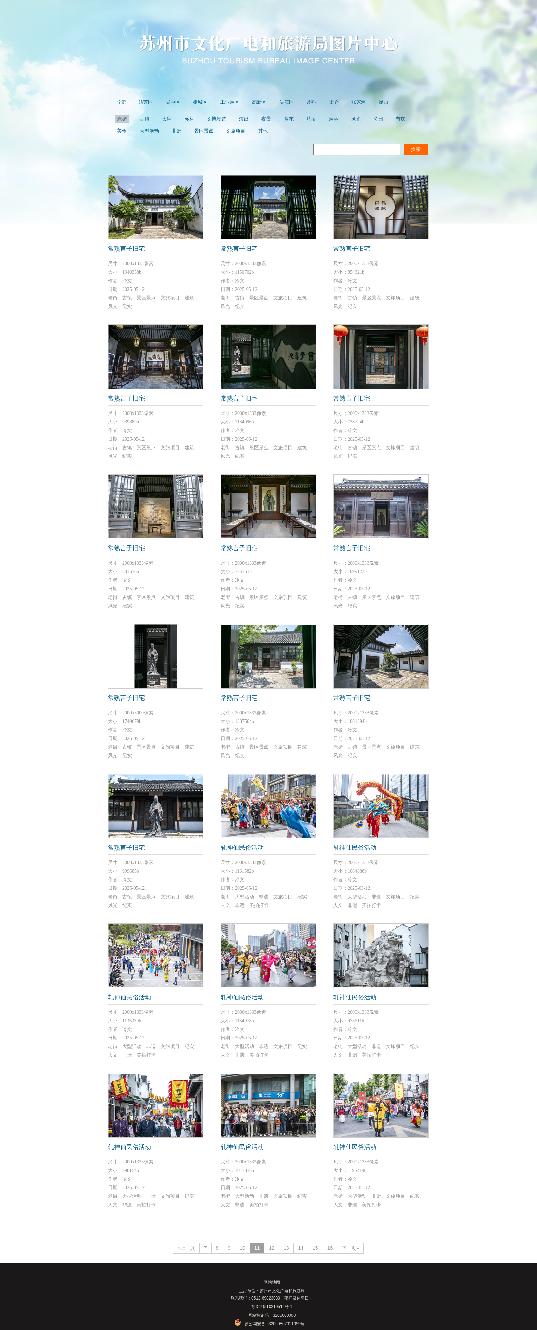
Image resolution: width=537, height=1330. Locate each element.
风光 (356, 119)
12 (271, 1248)
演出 (244, 119)
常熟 (311, 102)
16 (330, 1248)
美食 (122, 131)
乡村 (189, 119)
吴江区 (286, 102)
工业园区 (229, 102)
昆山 (383, 102)
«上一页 (186, 1248)
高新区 (259, 102)
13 (286, 1248)
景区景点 (203, 131)
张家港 (358, 102)
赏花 (289, 119)
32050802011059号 (286, 1323)
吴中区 (173, 102)
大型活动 (149, 131)
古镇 (144, 119)
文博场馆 (216, 119)
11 (257, 1248)
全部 (122, 102)
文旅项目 (235, 131)
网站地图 (272, 1282)
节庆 (400, 119)
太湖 (167, 119)
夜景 (266, 119)
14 (300, 1248)
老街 (122, 119)
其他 (263, 131)
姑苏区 (145, 102)
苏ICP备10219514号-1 (271, 1306)
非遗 (176, 131)
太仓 (334, 102)
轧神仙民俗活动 (242, 847)
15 (315, 1248)
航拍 (311, 119)
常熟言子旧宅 (126, 248)
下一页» (350, 1248)
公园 (378, 119)
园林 (333, 119)
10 (242, 1248)
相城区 (200, 102)
